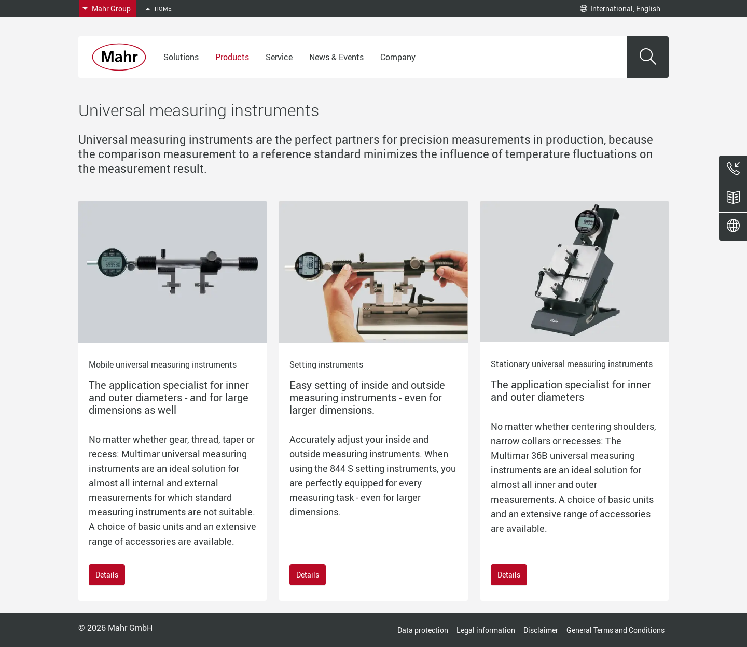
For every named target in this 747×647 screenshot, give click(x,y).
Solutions (181, 57)
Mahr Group (111, 8)
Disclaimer (540, 630)
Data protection (422, 630)
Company (398, 57)
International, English (620, 8)
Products (232, 57)
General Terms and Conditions (615, 630)
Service (279, 57)
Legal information (486, 630)
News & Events (336, 57)
